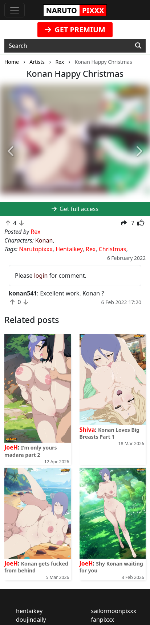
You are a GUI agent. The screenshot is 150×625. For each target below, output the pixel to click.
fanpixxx (102, 620)
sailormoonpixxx (114, 611)
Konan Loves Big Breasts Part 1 (109, 433)
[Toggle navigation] (14, 10)
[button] (11, 151)
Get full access (75, 209)
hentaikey (29, 611)
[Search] (138, 46)
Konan (44, 240)
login (41, 276)
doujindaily (31, 620)
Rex (91, 249)
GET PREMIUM (75, 29)
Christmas (112, 249)
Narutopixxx (35, 249)
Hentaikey (69, 249)
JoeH (11, 447)
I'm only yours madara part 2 (30, 451)
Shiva (87, 430)
